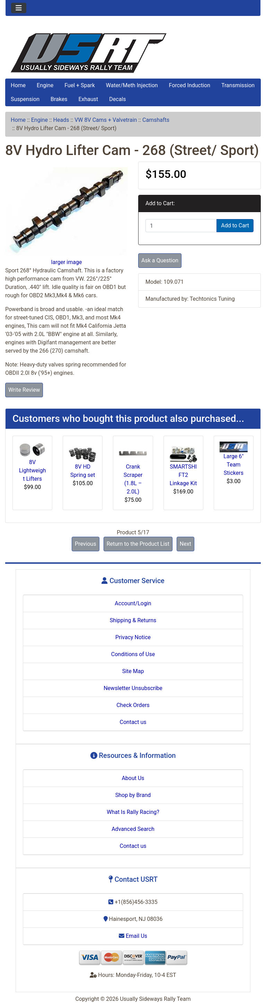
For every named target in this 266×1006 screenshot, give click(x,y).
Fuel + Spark (79, 85)
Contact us (133, 722)
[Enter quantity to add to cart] (181, 225)
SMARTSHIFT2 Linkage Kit (183, 475)
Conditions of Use (133, 654)
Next (185, 544)
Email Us (133, 936)
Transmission (238, 85)
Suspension (25, 99)
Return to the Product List (138, 544)
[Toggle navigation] (18, 8)
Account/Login (133, 603)
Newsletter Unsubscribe (133, 688)
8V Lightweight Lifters (32, 470)
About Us (133, 778)
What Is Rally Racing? (133, 812)
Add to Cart (235, 225)
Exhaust (88, 99)
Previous (85, 544)
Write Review (24, 390)
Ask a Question (159, 260)
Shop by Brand (133, 795)
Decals (117, 99)
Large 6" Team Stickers (233, 464)
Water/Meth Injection (132, 85)
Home (18, 85)
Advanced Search (133, 829)
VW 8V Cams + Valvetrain (105, 120)
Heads (61, 120)
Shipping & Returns (133, 620)
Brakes (59, 99)
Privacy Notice (133, 637)
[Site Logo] (133, 53)
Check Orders (133, 705)
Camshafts (155, 120)
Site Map (133, 671)
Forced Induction (189, 85)
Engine (45, 85)
